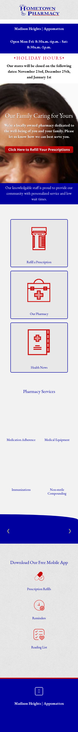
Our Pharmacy (39, 314)
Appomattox (54, 29)
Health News (39, 367)
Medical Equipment (57, 440)
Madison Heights (27, 29)
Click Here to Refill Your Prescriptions (39, 149)
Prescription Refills (39, 589)
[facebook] (39, 691)
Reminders (39, 618)
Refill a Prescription (39, 262)
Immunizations (21, 490)
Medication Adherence (21, 440)
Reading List (39, 647)
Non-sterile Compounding (57, 491)
